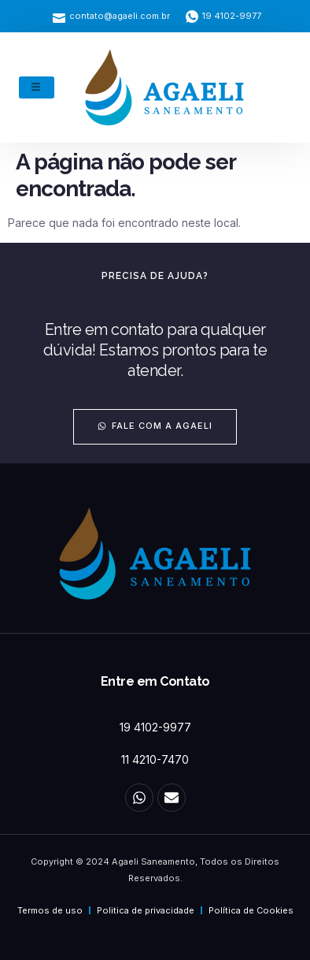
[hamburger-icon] (36, 87)
